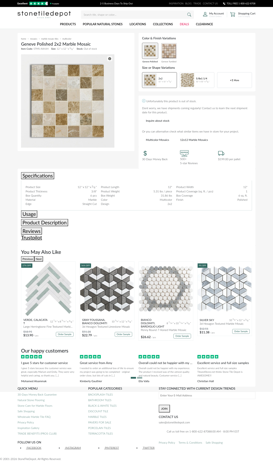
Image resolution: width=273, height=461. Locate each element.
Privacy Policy (26, 422)
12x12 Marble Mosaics (194, 139)
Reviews (31, 231)
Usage (29, 214)
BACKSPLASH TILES (100, 394)
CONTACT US (210, 3)
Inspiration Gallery (28, 427)
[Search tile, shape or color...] (137, 14)
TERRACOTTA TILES (100, 433)
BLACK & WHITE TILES (102, 405)
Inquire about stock (157, 120)
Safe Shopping (26, 411)
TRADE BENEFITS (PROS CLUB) (37, 433)
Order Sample (64, 334)
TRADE (197, 3)
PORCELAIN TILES (99, 427)
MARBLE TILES (97, 416)
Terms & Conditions (190, 442)
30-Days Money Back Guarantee (37, 394)
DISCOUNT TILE (98, 411)
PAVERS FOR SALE (99, 422)
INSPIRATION (176, 3)
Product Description (44, 222)
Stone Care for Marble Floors (35, 405)
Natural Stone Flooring (31, 400)
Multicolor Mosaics (157, 139)
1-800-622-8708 (247, 3)
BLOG (188, 3)
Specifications (37, 176)
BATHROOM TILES (99, 400)
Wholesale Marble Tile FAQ (34, 416)
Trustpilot (31, 237)
